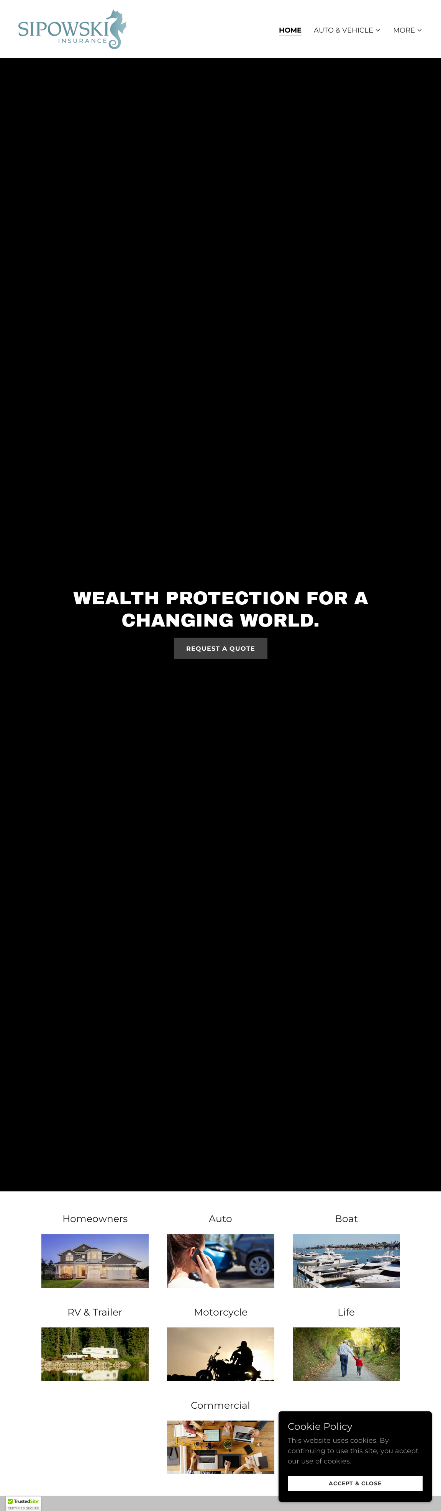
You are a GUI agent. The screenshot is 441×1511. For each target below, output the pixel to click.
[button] (347, 30)
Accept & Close (355, 1483)
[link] (72, 29)
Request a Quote (220, 648)
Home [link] (290, 30)
